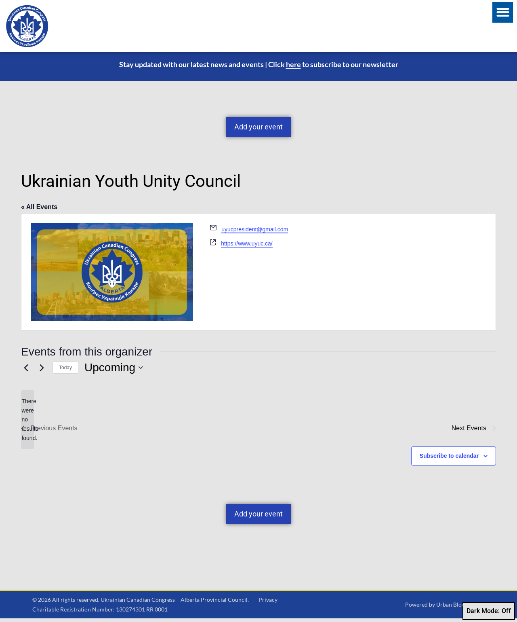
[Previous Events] (26, 371)
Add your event (258, 130)
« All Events (39, 210)
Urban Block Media (460, 608)
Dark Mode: (489, 611)
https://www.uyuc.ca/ (247, 247)
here (293, 67)
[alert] (27, 423)
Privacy (267, 603)
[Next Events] (41, 371)
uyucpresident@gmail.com (254, 233)
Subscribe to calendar (449, 459)
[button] (502, 12)
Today (65, 371)
